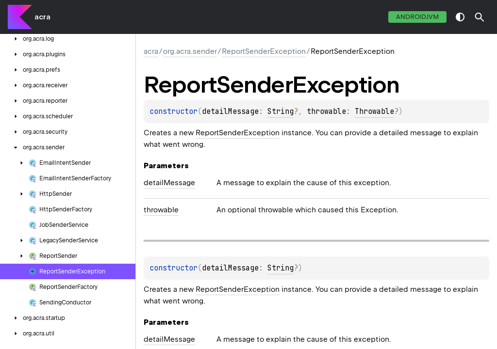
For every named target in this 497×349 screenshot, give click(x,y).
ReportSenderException (264, 51)
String (280, 111)
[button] (479, 17)
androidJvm (417, 16)
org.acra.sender (190, 51)
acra (42, 17)
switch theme (460, 17)
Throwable (374, 111)
